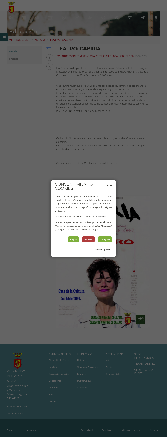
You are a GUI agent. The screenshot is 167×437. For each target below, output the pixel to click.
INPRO (109, 249)
